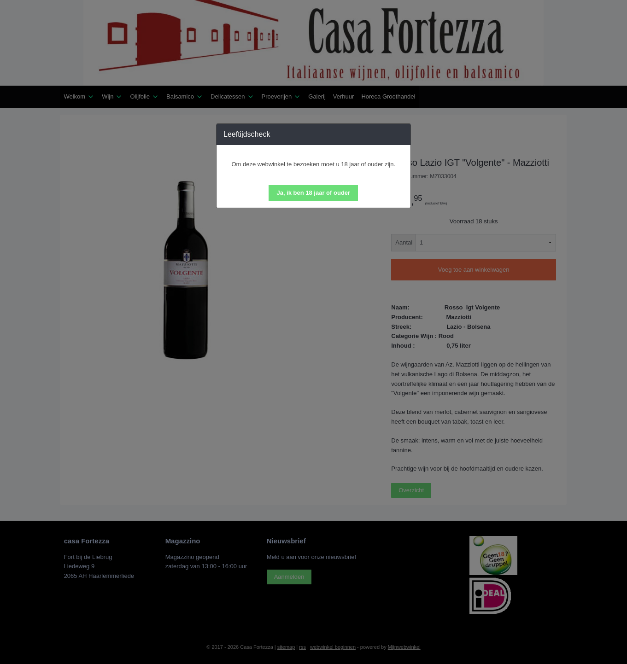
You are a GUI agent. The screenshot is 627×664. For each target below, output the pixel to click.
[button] (313, 193)
